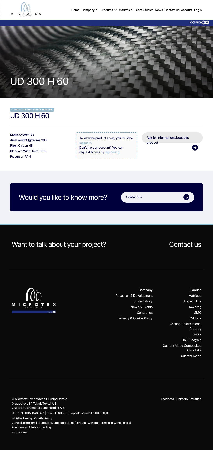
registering (112, 152)
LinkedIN (182, 399)
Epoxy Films (192, 301)
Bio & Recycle (191, 340)
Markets (126, 10)
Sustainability (143, 301)
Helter (24, 432)
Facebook (167, 399)
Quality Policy (43, 418)
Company (90, 10)
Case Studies (144, 10)
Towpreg (194, 307)
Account (186, 10)
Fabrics (195, 290)
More (197, 334)
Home (75, 10)
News (159, 10)
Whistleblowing (22, 418)
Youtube (195, 399)
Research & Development (134, 296)
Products (109, 10)
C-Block (195, 318)
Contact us (172, 10)
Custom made (191, 356)
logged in (85, 143)
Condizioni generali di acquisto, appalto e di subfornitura (49, 423)
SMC (197, 313)
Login (198, 10)
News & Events (142, 307)
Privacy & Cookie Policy (135, 318)
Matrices (195, 296)
